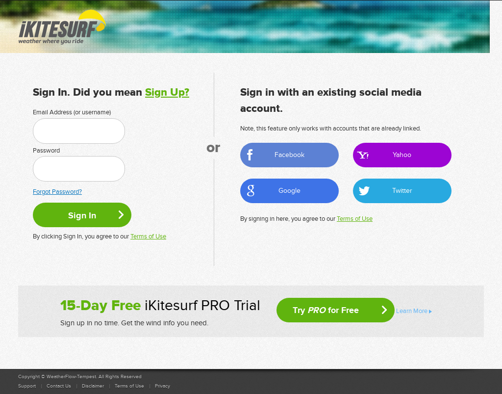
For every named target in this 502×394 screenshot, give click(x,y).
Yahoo (402, 155)
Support (27, 386)
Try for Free (326, 310)
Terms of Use (148, 236)
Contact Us (59, 386)
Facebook (289, 155)
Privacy (162, 386)
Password (46, 151)
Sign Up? (167, 92)
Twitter (402, 190)
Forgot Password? (57, 192)
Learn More (411, 311)
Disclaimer (93, 386)
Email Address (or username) (72, 112)
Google (289, 190)
